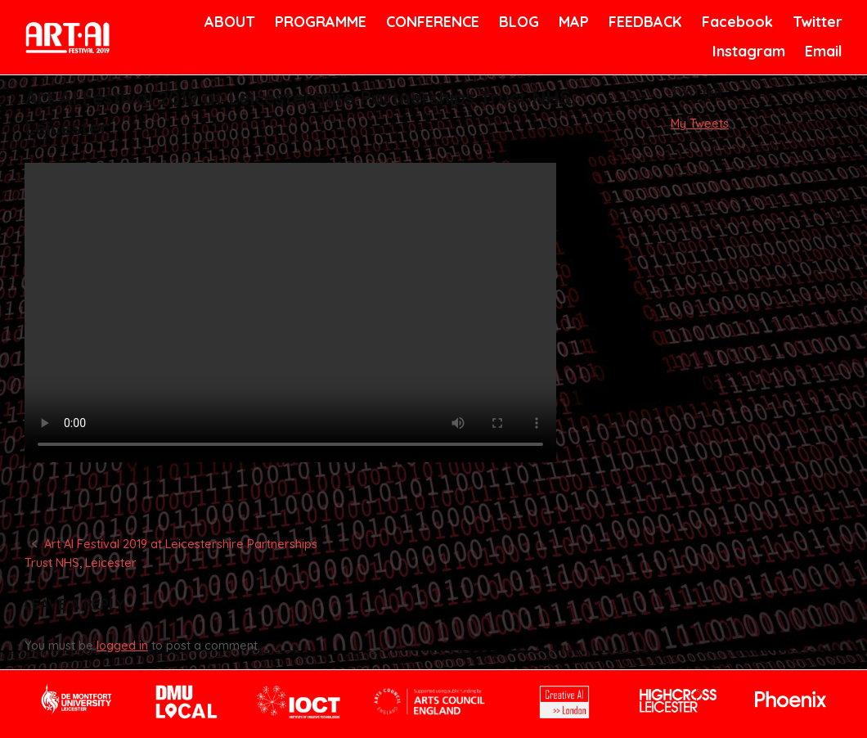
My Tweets (700, 123)
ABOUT (228, 21)
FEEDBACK (643, 21)
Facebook (735, 21)
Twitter (816, 21)
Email (822, 51)
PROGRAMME (318, 21)
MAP (572, 21)
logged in (122, 645)
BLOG (518, 21)
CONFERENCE (430, 21)
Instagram (746, 51)
